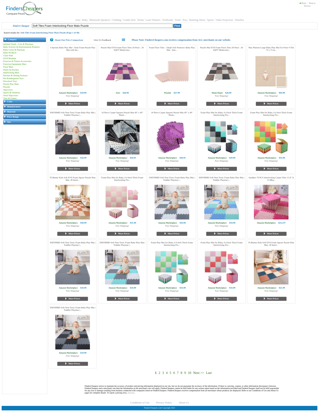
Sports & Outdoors (11, 92)
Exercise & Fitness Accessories (17, 61)
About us (312, 3)
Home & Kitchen (11, 69)
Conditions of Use (140, 402)
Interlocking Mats (11, 72)
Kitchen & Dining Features (15, 75)
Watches (239, 19)
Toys (185, 19)
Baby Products (9, 52)
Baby (85, 19)
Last (209, 373)
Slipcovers (8, 89)
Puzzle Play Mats (11, 84)
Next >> (198, 373)
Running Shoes (197, 19)
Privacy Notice (164, 402)
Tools (178, 19)
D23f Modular (9, 58)
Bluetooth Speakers (100, 19)
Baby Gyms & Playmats (14, 49)
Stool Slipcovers (10, 95)
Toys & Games (10, 98)
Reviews (307, 6)
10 (189, 373)
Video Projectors (224, 19)
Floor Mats (8, 67)
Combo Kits (129, 19)
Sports (210, 19)
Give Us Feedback (102, 40)
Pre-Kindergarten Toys (13, 78)
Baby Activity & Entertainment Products (21, 47)
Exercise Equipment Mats (14, 64)
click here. (131, 393)
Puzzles (6, 87)
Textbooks (167, 19)
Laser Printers (153, 19)
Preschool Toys (10, 81)
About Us (184, 402)
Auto (77, 19)
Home (302, 3)
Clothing (116, 19)
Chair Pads (8, 55)
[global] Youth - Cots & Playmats (18, 44)
